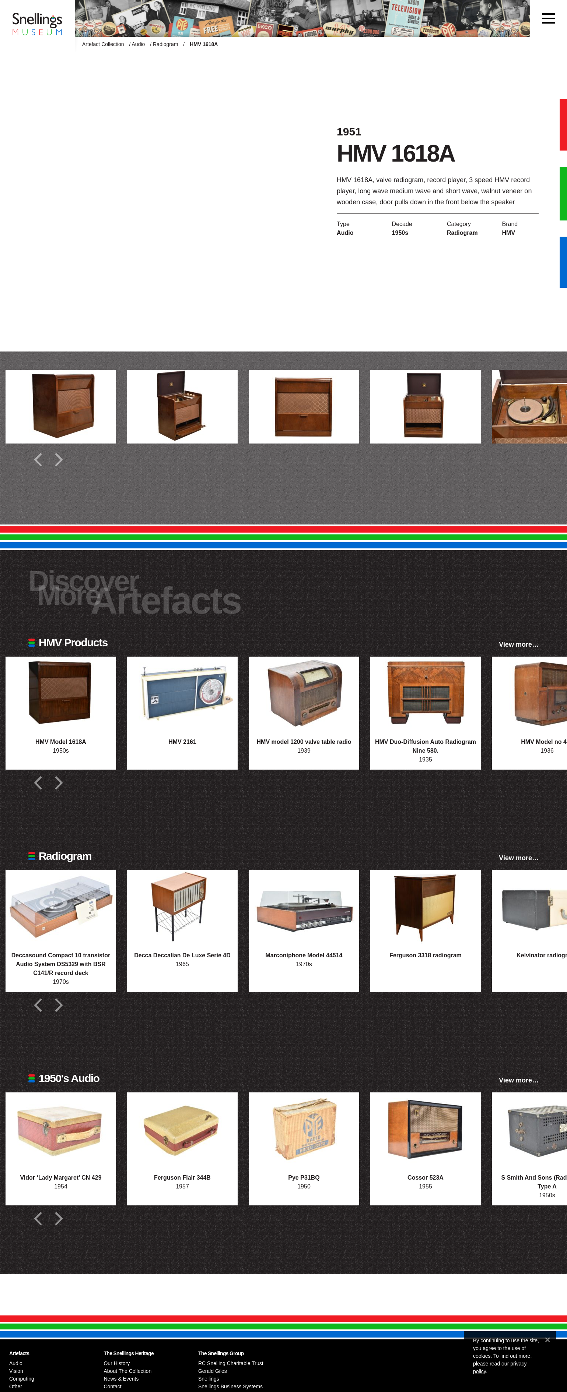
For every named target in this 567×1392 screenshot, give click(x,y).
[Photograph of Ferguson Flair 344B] (182, 1129)
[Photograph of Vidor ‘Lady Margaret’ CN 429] (61, 1129)
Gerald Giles (212, 1371)
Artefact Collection (103, 44)
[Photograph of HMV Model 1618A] (61, 693)
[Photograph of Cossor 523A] (425, 1129)
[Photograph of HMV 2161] (182, 693)
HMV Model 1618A (60, 742)
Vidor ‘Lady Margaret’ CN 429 (60, 1177)
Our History (117, 1363)
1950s (400, 233)
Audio (138, 44)
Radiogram (165, 44)
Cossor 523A (425, 1177)
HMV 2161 (182, 742)
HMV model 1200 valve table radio (304, 742)
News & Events (121, 1379)
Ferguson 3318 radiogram (425, 955)
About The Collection (127, 1371)
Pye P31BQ (303, 1177)
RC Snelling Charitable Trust (230, 1363)
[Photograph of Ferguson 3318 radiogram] (425, 907)
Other (15, 1386)
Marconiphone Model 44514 (304, 955)
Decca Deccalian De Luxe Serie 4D (182, 955)
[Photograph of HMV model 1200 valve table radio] (304, 693)
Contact (112, 1386)
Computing (21, 1379)
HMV (508, 233)
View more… (519, 644)
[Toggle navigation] (548, 18)
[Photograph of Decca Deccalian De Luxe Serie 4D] (182, 907)
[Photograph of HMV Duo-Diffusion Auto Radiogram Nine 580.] (425, 693)
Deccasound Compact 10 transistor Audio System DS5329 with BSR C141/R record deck (61, 964)
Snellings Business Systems (230, 1386)
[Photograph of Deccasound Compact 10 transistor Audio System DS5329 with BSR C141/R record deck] (61, 907)
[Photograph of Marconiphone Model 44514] (304, 907)
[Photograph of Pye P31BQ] (304, 1129)
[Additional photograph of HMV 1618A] (61, 407)
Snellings (208, 1379)
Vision (16, 1371)
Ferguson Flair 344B (182, 1177)
